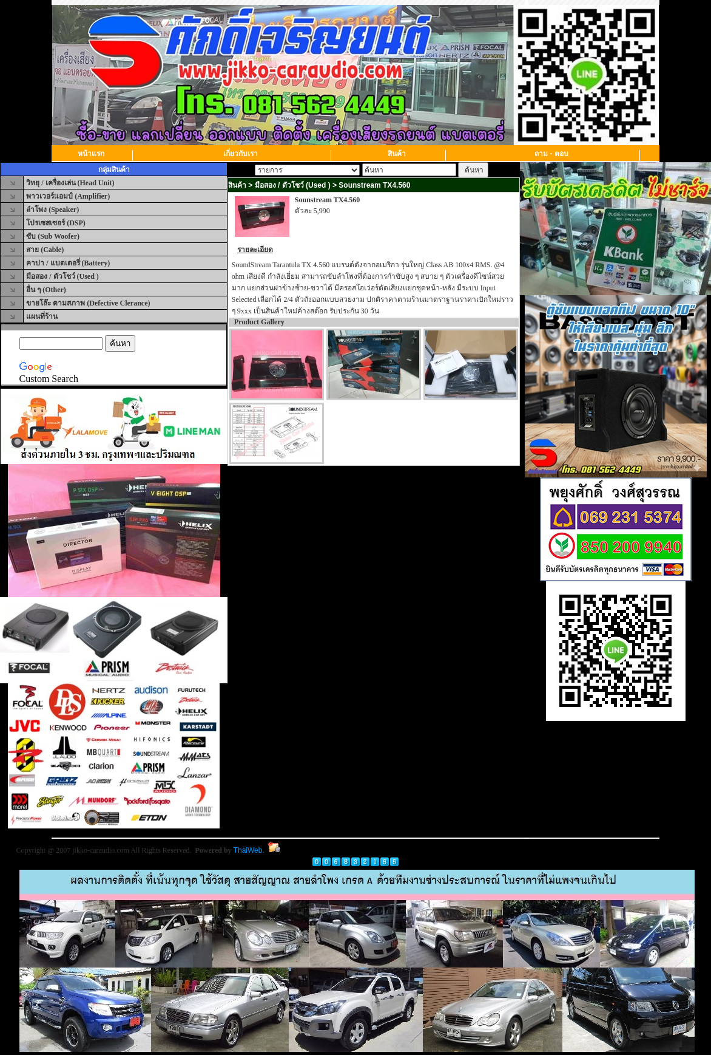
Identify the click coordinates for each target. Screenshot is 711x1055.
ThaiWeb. (249, 850)
